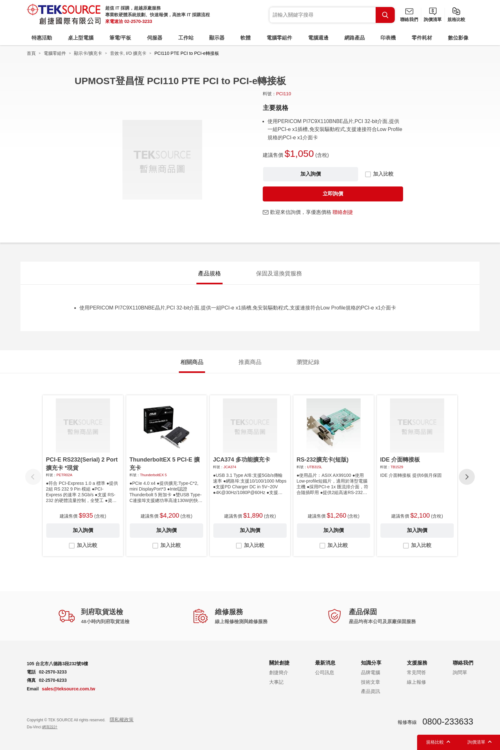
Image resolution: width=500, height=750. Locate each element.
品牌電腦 (370, 672)
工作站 (186, 37)
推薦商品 (250, 362)
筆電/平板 (120, 37)
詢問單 (460, 672)
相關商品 (191, 362)
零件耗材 (422, 37)
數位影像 (458, 37)
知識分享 (371, 663)
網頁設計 (49, 727)
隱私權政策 (122, 719)
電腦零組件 (279, 37)
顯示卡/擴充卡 (88, 53)
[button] (467, 477)
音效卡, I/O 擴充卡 (128, 53)
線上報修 (416, 682)
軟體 (245, 37)
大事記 (276, 682)
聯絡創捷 (343, 212)
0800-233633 (448, 721)
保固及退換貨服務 (279, 273)
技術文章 (370, 682)
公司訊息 (324, 672)
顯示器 (216, 37)
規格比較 (456, 19)
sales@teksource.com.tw (68, 688)
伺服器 (154, 37)
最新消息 (325, 663)
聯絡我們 (409, 19)
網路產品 (354, 37)
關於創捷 (279, 663)
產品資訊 (370, 691)
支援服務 (417, 663)
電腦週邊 (318, 37)
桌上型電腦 (80, 37)
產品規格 (209, 273)
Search (385, 15)
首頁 (31, 53)
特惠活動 (42, 37)
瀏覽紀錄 (308, 362)
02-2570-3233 (138, 21)
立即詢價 (333, 193)
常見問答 (416, 672)
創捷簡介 (278, 672)
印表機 (388, 37)
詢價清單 (433, 19)
